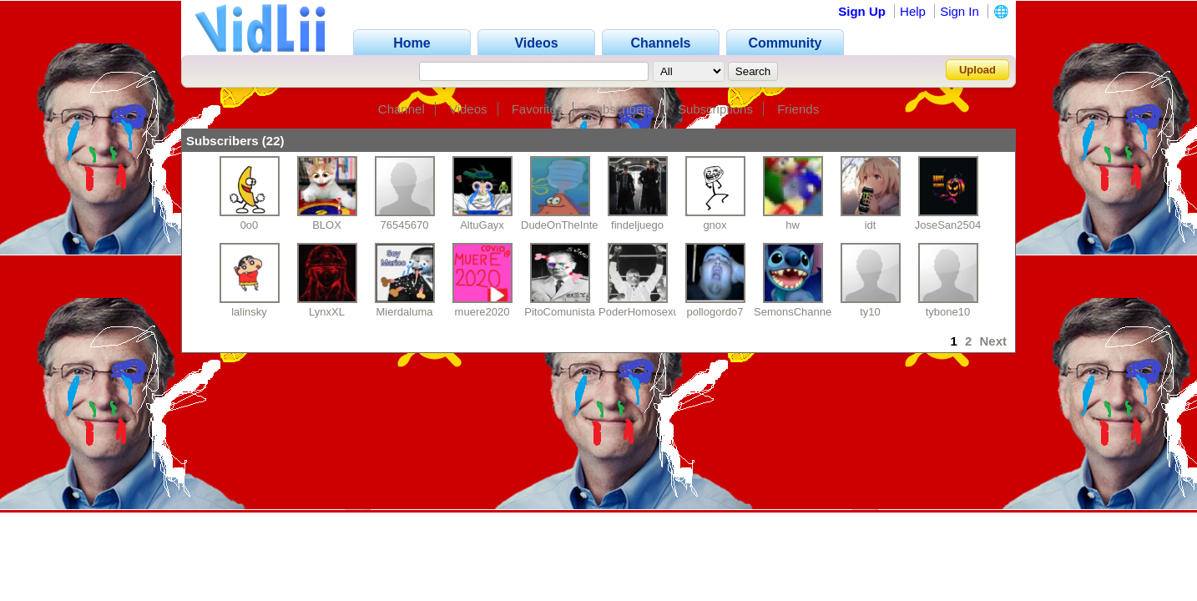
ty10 (870, 312)
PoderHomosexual (643, 312)
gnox (714, 225)
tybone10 (948, 312)
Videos (468, 109)
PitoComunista (559, 312)
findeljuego (637, 225)
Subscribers (621, 109)
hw (792, 225)
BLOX (326, 225)
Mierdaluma (404, 312)
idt (870, 225)
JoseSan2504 (948, 225)
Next (993, 341)
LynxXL (327, 312)
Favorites (537, 109)
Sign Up (862, 11)
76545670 (405, 225)
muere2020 (482, 312)
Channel (401, 109)
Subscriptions (715, 109)
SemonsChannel (794, 312)
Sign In (959, 11)
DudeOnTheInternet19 (575, 225)
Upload (977, 69)
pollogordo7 (715, 312)
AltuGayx (482, 225)
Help (913, 11)
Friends (798, 109)
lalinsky (249, 312)
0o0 (249, 225)
